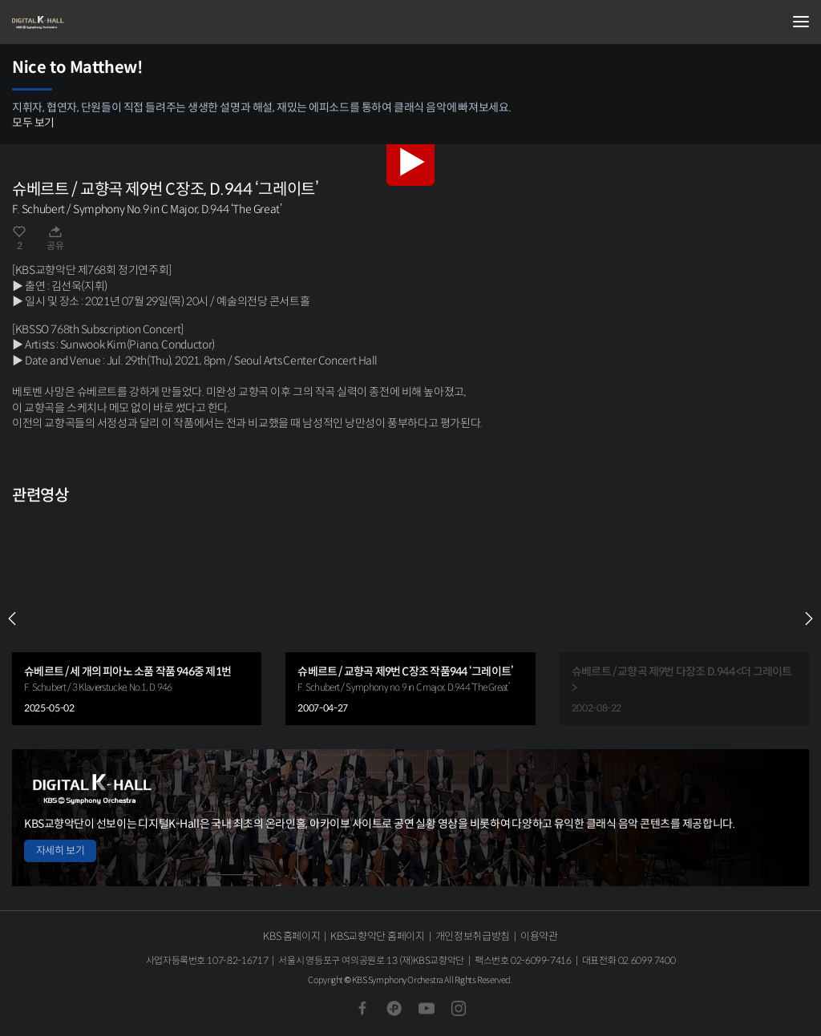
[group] (136, 619)
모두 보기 (33, 122)
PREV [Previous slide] (12, 619)
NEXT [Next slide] (809, 619)
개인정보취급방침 (472, 936)
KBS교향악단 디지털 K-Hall (92, 22)
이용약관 (539, 936)
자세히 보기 (60, 850)
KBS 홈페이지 (291, 936)
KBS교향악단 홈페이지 (377, 936)
